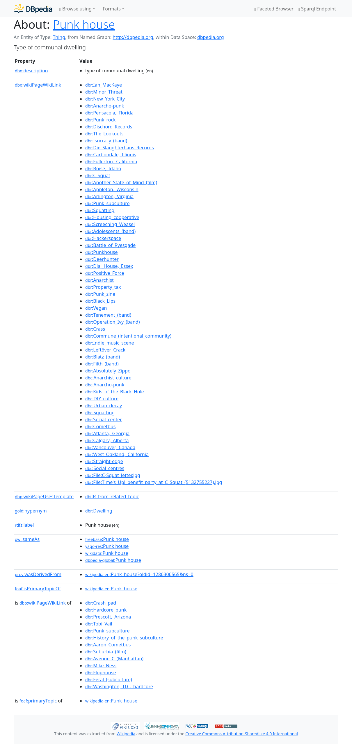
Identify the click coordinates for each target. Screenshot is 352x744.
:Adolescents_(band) (110, 231)
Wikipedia (126, 733)
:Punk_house (111, 588)
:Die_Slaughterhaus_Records (119, 147)
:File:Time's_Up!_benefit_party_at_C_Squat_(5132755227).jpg (153, 482)
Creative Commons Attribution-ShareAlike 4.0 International (241, 733)
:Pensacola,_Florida (109, 113)
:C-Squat (97, 175)
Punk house (84, 24)
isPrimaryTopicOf (38, 588)
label (24, 525)
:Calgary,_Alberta (107, 440)
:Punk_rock (100, 119)
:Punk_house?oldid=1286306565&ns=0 (139, 574)
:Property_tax (103, 287)
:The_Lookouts (104, 133)
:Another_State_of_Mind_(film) (121, 182)
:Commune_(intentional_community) (128, 336)
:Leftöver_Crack (105, 350)
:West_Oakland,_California (117, 454)
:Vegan (96, 308)
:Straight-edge (104, 461)
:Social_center (103, 419)
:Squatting (99, 210)
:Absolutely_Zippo (108, 370)
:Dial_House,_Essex (109, 266)
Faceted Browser (274, 9)
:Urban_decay (103, 405)
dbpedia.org (210, 37)
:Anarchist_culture (108, 377)
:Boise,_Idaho (103, 168)
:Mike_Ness (100, 665)
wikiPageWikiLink (38, 85)
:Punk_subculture (107, 203)
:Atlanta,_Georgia (107, 433)
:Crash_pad (100, 603)
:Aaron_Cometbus (108, 644)
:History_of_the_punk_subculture (124, 637)
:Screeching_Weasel (110, 224)
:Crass (95, 329)
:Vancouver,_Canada (110, 447)
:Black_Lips (100, 301)
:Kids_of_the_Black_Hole (114, 391)
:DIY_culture (101, 398)
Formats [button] (110, 9)
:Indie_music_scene (109, 343)
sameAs (27, 539)
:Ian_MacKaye (103, 85)
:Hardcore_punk (106, 610)
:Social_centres (104, 468)
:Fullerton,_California (111, 161)
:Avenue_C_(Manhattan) (114, 658)
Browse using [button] (75, 9)
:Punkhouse (101, 252)
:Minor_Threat (103, 92)
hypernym (31, 511)
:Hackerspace (103, 238)
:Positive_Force (104, 273)
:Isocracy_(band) (106, 140)
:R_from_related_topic (112, 496)
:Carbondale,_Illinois (110, 154)
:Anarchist (99, 280)
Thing (59, 37)
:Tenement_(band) (108, 315)
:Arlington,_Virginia (109, 196)
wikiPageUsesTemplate (44, 496)
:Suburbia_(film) (105, 651)
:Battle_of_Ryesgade (110, 245)
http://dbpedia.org (133, 37)
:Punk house (107, 539)
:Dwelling (98, 511)
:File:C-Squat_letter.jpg (112, 475)
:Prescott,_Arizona (108, 617)
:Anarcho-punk (104, 106)
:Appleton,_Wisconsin (111, 189)
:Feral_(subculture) (108, 679)
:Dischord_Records (108, 126)
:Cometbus (100, 426)
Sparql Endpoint (317, 9)
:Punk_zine (100, 294)
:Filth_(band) (102, 364)
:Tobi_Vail (98, 624)
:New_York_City (105, 99)
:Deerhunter (102, 259)
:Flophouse (100, 672)
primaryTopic (38, 701)
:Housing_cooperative (112, 217)
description (31, 70)
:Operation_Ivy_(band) (112, 322)
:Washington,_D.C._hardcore (119, 686)
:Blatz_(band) (102, 357)
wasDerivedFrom (38, 574)
